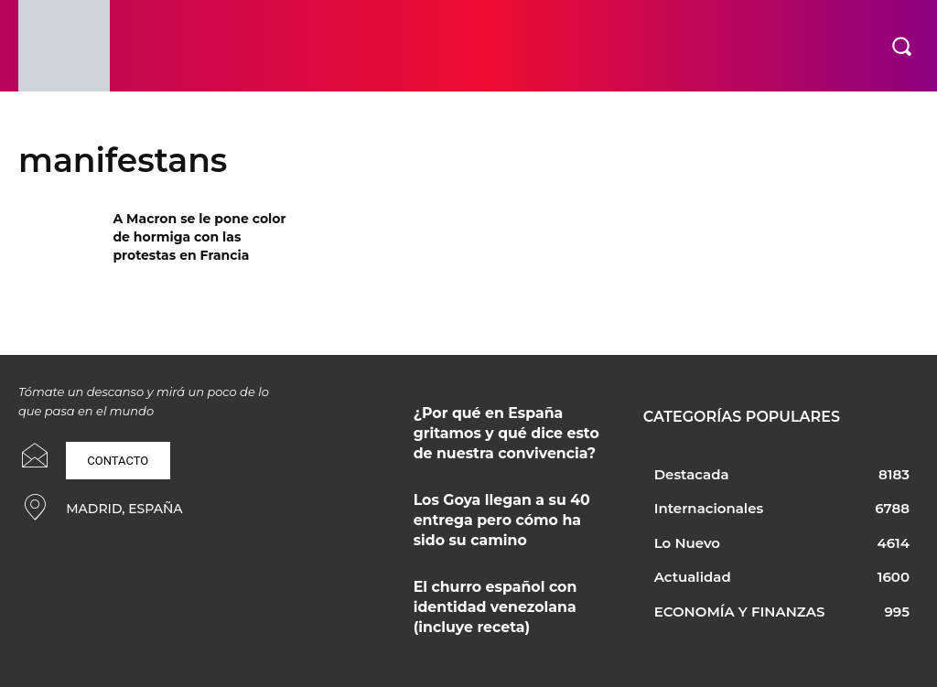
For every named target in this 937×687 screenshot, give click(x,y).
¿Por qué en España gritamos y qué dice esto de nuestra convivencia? (509, 428)
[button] (901, 45)
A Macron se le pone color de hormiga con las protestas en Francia (199, 236)
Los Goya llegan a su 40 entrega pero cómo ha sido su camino (505, 508)
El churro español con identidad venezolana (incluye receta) (506, 588)
